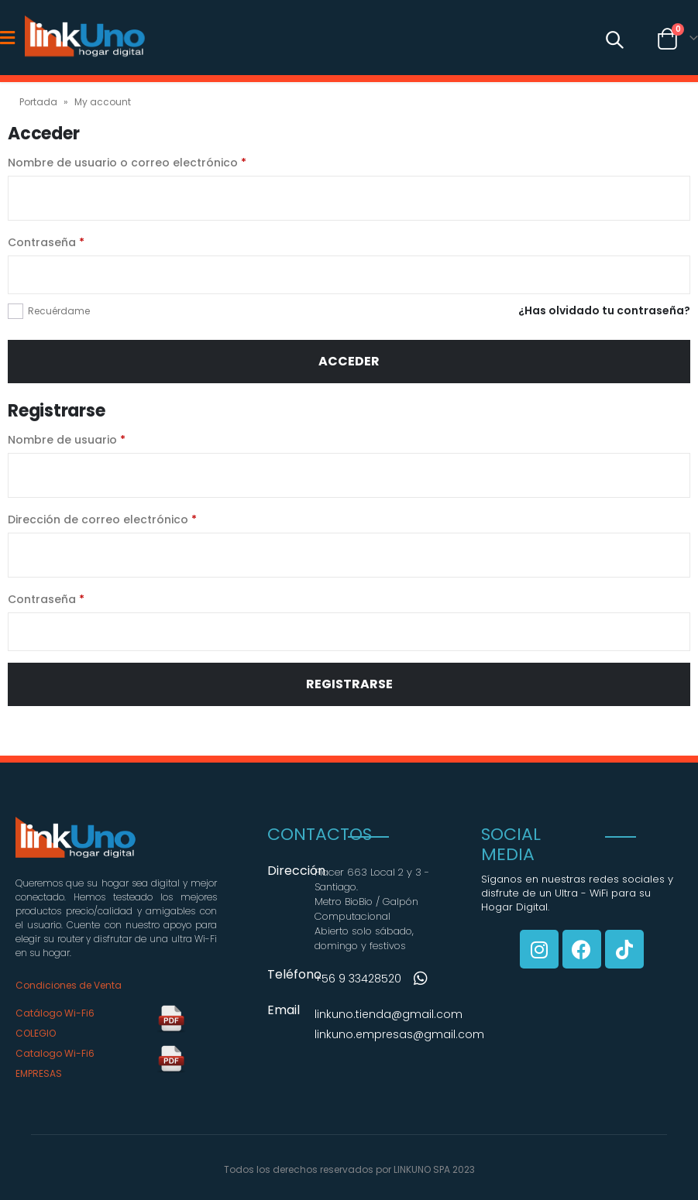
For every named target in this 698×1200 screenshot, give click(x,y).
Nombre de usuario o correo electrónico (127, 162)
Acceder (349, 361)
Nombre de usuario (67, 439)
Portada (38, 101)
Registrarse (349, 684)
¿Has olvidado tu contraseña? (604, 310)
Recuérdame (59, 310)
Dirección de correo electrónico (102, 519)
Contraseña (46, 242)
